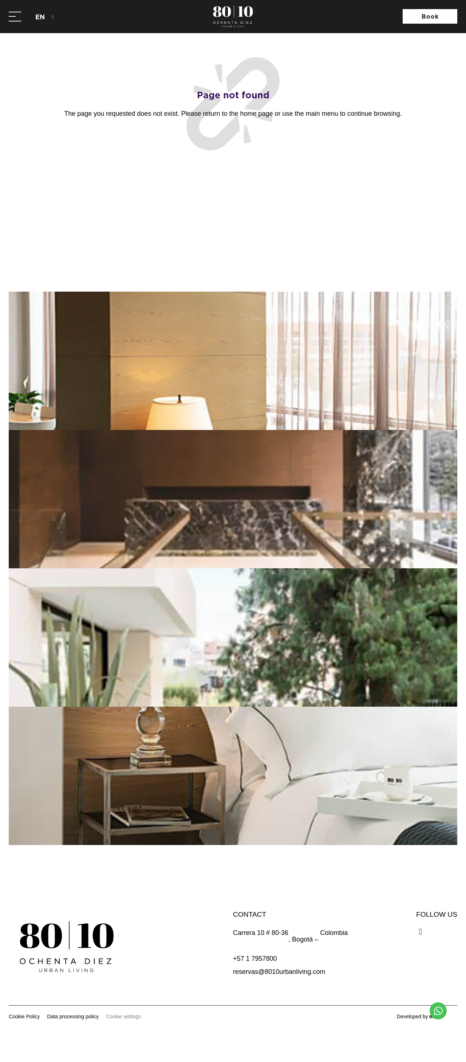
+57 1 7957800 (255, 958)
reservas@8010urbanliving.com (279, 971)
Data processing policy (73, 1016)
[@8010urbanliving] (195, 256)
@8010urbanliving (240, 256)
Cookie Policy (24, 1016)
